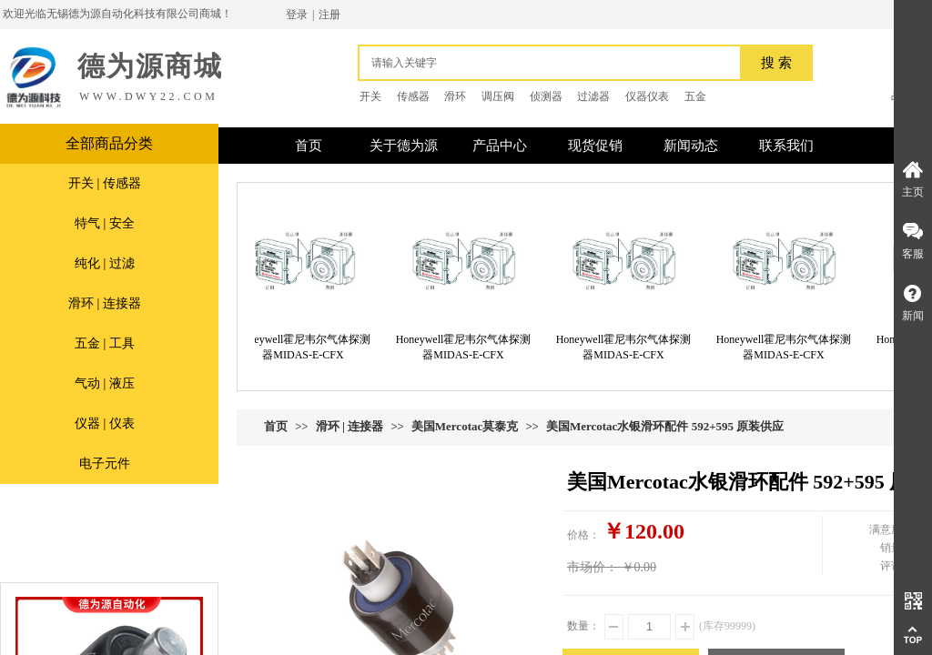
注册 (329, 14)
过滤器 (593, 96)
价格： (583, 535)
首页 (276, 426)
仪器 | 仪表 (105, 423)
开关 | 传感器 (104, 183)
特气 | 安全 (105, 223)
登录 (297, 14)
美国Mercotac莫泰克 (464, 426)
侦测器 (546, 96)
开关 (370, 96)
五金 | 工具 (105, 343)
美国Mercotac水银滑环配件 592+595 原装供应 (665, 426)
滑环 (455, 96)
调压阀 (497, 96)
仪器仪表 (647, 96)
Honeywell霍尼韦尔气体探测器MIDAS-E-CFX (307, 347)
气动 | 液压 (105, 383)
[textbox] (554, 63)
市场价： (592, 567)
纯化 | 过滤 (105, 263)
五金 (695, 96)
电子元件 (104, 463)
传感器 (413, 96)
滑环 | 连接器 (104, 303)
